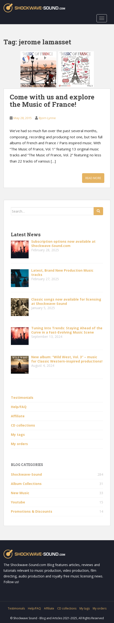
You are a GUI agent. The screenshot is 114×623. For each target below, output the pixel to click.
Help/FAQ (18, 406)
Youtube (18, 502)
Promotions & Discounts (31, 511)
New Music (20, 493)
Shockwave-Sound (26, 474)
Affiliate (18, 416)
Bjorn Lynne (47, 118)
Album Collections (26, 483)
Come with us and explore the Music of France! (52, 101)
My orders (19, 444)
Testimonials (22, 397)
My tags (18, 434)
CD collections (23, 425)
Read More (93, 178)
